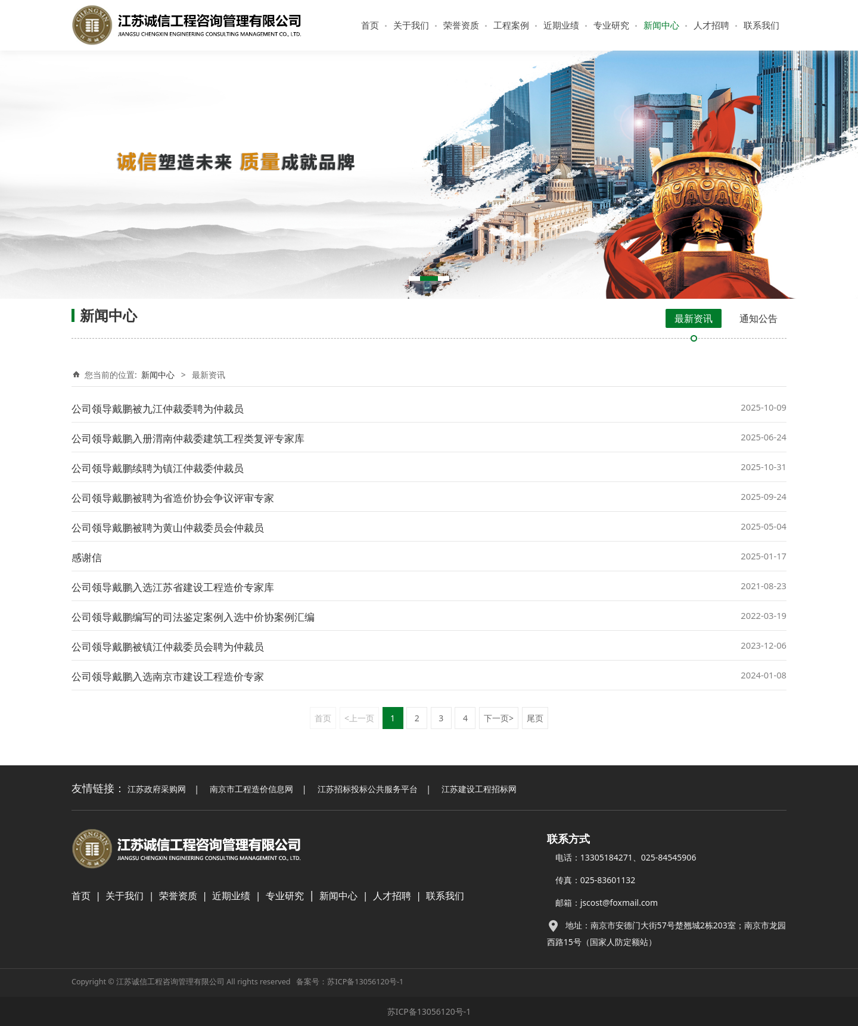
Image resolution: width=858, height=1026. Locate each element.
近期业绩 (561, 25)
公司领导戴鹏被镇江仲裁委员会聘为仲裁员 (168, 646)
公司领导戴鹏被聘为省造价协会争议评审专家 (173, 498)
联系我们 (761, 25)
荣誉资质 (461, 25)
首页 (370, 25)
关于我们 (411, 25)
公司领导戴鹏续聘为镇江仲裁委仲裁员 (158, 468)
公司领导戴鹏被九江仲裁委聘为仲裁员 (158, 408)
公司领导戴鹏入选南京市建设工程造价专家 (168, 676)
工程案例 (511, 25)
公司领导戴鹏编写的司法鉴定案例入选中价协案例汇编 (193, 617)
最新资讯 (693, 318)
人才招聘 (711, 25)
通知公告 (758, 318)
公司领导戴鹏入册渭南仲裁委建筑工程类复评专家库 (188, 438)
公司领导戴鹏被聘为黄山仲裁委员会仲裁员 (168, 527)
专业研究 (611, 25)
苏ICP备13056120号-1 (365, 982)
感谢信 (87, 557)
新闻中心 (661, 25)
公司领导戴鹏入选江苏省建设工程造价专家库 (173, 587)
